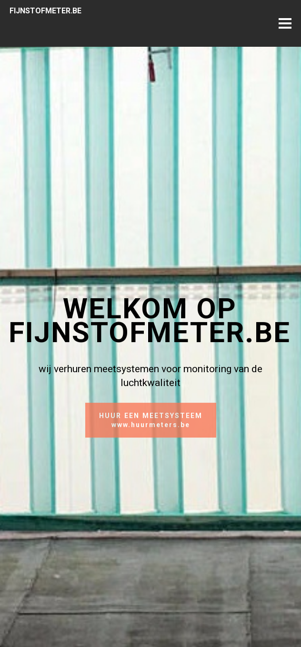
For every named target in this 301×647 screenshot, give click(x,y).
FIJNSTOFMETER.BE (45, 10)
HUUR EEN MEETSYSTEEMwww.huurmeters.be (150, 424)
